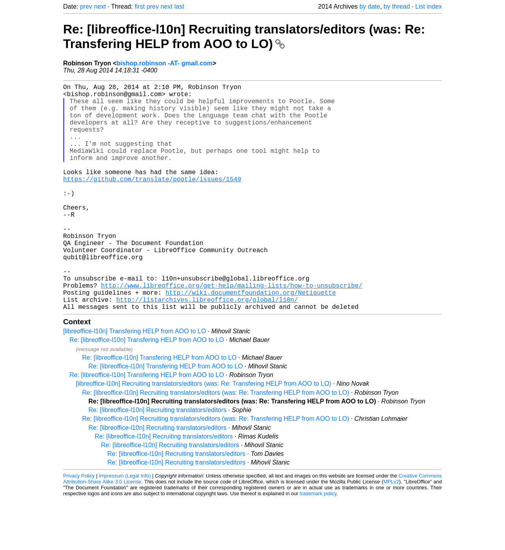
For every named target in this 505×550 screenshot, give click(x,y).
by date (369, 6)
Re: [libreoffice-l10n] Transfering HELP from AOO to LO (146, 390)
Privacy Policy (79, 526)
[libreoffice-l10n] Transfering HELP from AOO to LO (134, 381)
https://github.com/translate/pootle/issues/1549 (152, 201)
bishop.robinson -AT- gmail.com (165, 63)
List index (428, 6)
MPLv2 (391, 532)
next (100, 6)
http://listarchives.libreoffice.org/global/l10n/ (207, 348)
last (179, 6)
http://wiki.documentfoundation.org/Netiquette (250, 339)
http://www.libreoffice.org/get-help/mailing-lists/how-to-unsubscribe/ (231, 331)
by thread (396, 6)
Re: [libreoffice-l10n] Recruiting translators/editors (157, 460)
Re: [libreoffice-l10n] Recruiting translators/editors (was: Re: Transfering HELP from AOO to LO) (244, 36)
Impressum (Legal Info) (125, 526)
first (140, 6)
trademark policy (318, 544)
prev (86, 6)
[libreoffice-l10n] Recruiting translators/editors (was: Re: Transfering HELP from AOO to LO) (203, 434)
